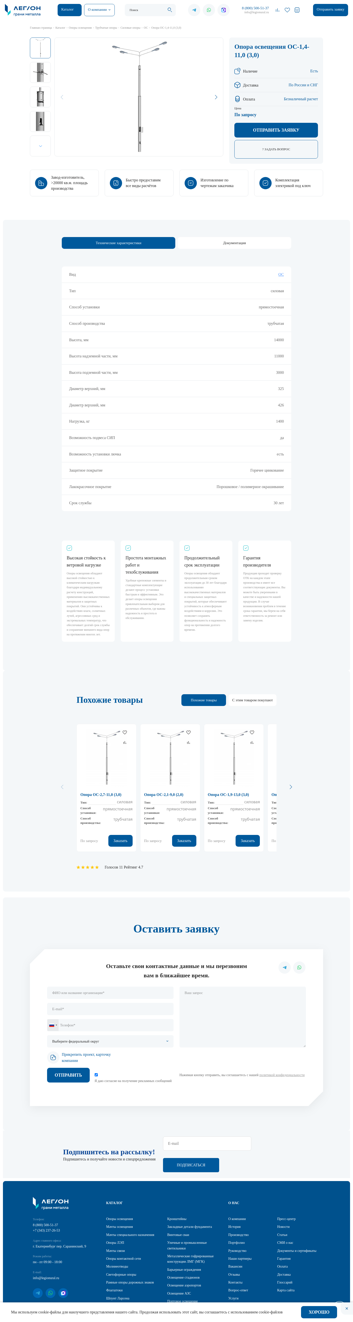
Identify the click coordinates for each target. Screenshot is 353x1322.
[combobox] (53, 1025)
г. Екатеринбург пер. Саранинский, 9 (59, 1225)
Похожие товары (204, 700)
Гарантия (284, 1237)
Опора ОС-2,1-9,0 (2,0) (163, 795)
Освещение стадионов (183, 1256)
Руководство (237, 1230)
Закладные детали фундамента (189, 1206)
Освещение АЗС (179, 1272)
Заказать (120, 841)
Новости (283, 1206)
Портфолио (236, 1221)
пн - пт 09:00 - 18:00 (47, 1241)
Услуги (233, 1277)
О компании (97, 10)
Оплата (282, 1245)
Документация (234, 243)
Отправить (68, 1075)
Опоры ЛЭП (115, 1221)
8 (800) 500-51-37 (255, 8)
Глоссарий (284, 1261)
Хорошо (319, 1312)
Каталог (67, 9)
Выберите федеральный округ (75, 1041)
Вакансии (235, 1245)
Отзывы (234, 1253)
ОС (281, 274)
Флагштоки (114, 1269)
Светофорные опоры (121, 1253)
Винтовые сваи (178, 1214)
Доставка (284, 1253)
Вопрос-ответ (238, 1269)
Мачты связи (115, 1230)
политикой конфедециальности (282, 1075)
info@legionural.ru (256, 12)
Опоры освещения (119, 1198)
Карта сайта (286, 1269)
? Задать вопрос (276, 149)
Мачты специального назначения (130, 1214)
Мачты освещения (119, 1206)
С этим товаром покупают (252, 700)
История (234, 1206)
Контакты (235, 1261)
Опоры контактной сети (123, 1237)
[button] (40, 146)
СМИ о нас (285, 1221)
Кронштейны (176, 1198)
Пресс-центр (286, 1198)
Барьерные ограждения (184, 1248)
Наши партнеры (240, 1237)
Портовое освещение (182, 1280)
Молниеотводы (117, 1245)
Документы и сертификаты (296, 1230)
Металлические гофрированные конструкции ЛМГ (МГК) (190, 1237)
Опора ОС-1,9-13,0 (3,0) (228, 795)
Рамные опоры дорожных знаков (130, 1261)
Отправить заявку (330, 9)
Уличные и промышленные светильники (187, 1224)
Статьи (282, 1214)
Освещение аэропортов (184, 1264)
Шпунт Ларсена (117, 1277)
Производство (238, 1214)
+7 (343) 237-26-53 (46, 1209)
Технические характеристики (118, 243)
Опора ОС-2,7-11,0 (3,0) (100, 795)
